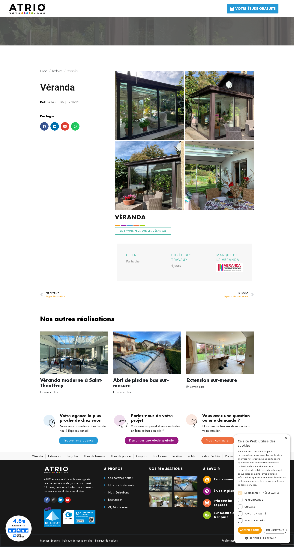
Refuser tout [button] (275, 530)
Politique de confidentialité (77, 540)
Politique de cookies (106, 540)
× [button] (286, 438)
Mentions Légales (50, 540)
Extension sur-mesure (211, 380)
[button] (44, 126)
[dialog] (262, 488)
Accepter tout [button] (249, 530)
